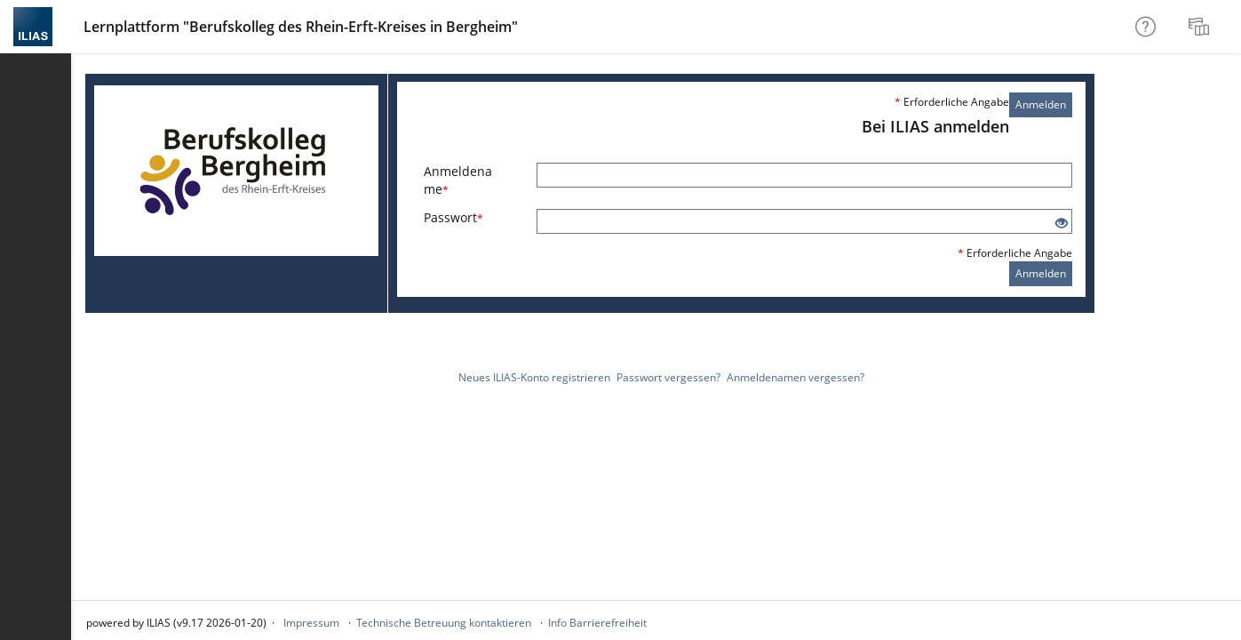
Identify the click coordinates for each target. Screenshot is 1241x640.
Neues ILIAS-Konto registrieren (534, 377)
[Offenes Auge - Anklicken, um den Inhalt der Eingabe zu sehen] (1061, 223)
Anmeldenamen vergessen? (795, 377)
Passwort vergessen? (668, 377)
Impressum (311, 622)
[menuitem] (1201, 26)
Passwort (453, 217)
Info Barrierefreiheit (597, 622)
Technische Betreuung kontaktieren (443, 622)
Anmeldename (458, 180)
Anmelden (1040, 104)
